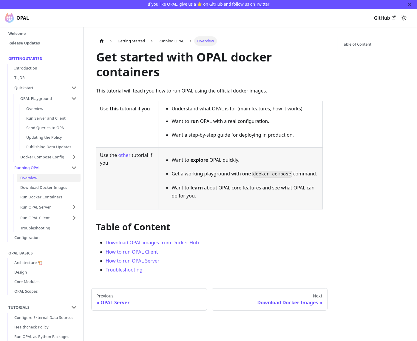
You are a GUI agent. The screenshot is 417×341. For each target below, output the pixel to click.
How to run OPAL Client (132, 252)
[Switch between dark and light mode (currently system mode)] (404, 18)
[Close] (409, 4)
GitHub (216, 4)
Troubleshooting (124, 269)
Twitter (263, 4)
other (124, 155)
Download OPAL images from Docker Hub (152, 242)
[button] (46, 87)
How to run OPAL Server (132, 260)
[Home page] (101, 41)
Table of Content (357, 44)
